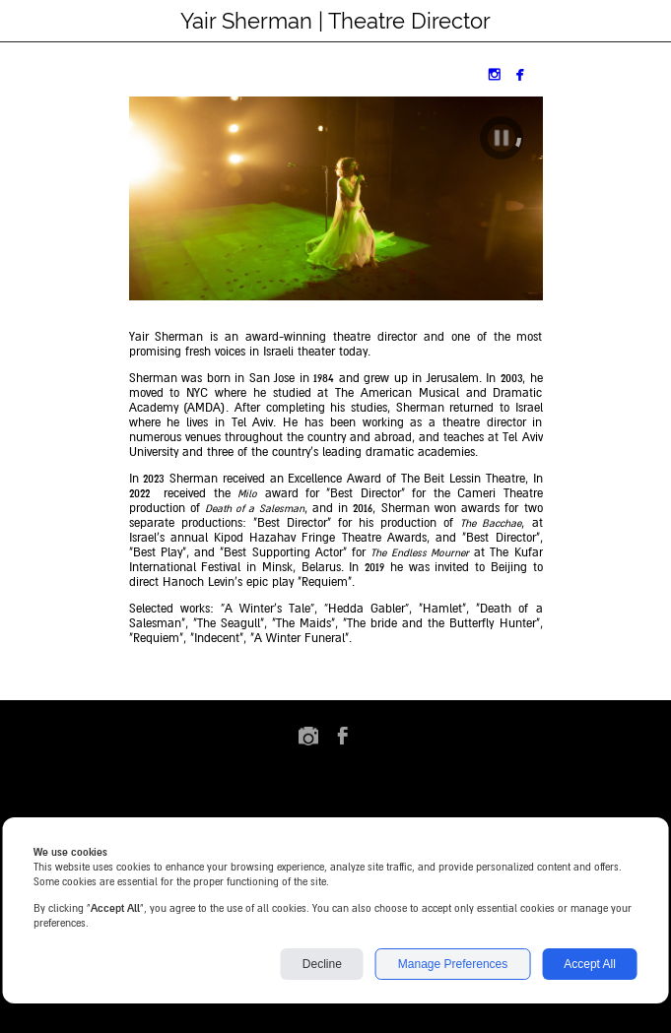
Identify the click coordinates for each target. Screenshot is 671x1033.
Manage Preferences (452, 964)
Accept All (590, 964)
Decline (322, 964)
